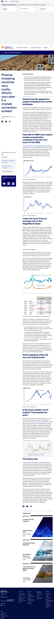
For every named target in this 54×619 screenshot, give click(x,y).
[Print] (10, 93)
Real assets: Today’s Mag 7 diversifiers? (26, 601)
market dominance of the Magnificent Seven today (38, 117)
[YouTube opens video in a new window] (4, 155)
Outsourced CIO (21, 565)
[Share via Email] (6, 93)
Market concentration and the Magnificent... (9, 601)
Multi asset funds (39, 568)
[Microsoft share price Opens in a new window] (38, 149)
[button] (8, 9)
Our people (3, 588)
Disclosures (31, 606)
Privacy (24, 606)
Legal (28, 606)
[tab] (5, 1)
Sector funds (39, 570)
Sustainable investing (4, 587)
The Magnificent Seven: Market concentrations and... (11, 602)
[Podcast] (13, 155)
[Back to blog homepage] (11, 24)
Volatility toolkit (48, 576)
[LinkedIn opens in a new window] (8, 155)
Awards (2, 590)
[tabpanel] (27, 9)
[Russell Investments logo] (7, 18)
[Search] (51, 19)
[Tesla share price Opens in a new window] (38, 185)
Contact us (2, 591)
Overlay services (30, 570)
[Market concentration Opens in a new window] (38, 428)
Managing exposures (49, 572)
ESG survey (48, 565)
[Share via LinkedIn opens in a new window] (2, 93)
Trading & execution (31, 572)
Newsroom (3, 592)
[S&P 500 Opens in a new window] (38, 376)
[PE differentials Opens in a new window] (38, 265)
